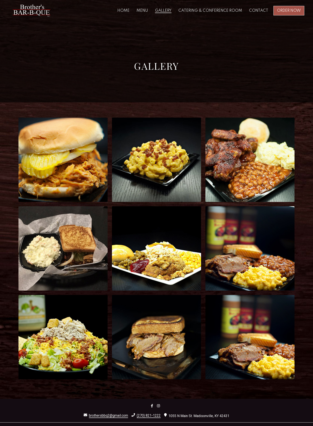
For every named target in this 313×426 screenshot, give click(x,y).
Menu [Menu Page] (142, 11)
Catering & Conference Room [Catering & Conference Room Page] (210, 11)
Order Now (289, 11)
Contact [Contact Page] (258, 11)
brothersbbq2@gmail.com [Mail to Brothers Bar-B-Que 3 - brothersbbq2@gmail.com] (108, 415)
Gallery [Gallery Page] (163, 11)
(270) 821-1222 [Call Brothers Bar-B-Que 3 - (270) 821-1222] (149, 415)
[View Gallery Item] (63, 160)
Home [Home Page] (123, 11)
